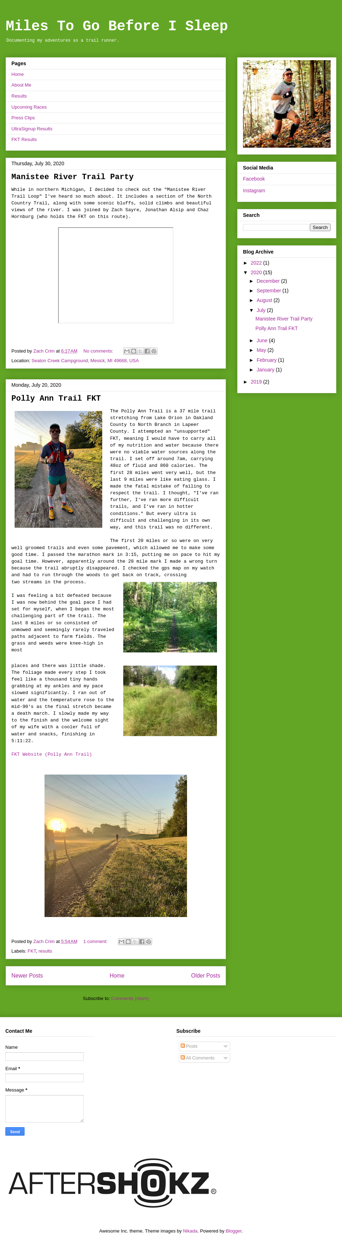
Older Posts (205, 976)
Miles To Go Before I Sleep (117, 27)
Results (19, 96)
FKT (32, 951)
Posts (189, 1046)
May (261, 350)
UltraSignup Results (31, 128)
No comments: (98, 351)
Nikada (190, 1231)
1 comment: (96, 941)
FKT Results (24, 139)
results (45, 951)
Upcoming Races (29, 107)
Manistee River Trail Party (72, 177)
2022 (257, 263)
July (261, 310)
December (268, 281)
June (262, 340)
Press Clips (23, 117)
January (266, 370)
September (269, 290)
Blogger (234, 1231)
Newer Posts (27, 976)
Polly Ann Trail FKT (56, 398)
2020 (257, 272)
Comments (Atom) (130, 998)
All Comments (198, 1058)
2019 (257, 382)
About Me (21, 85)
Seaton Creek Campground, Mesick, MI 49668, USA (85, 360)
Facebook (254, 179)
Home (17, 74)
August (264, 300)
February (267, 360)
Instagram (254, 190)
